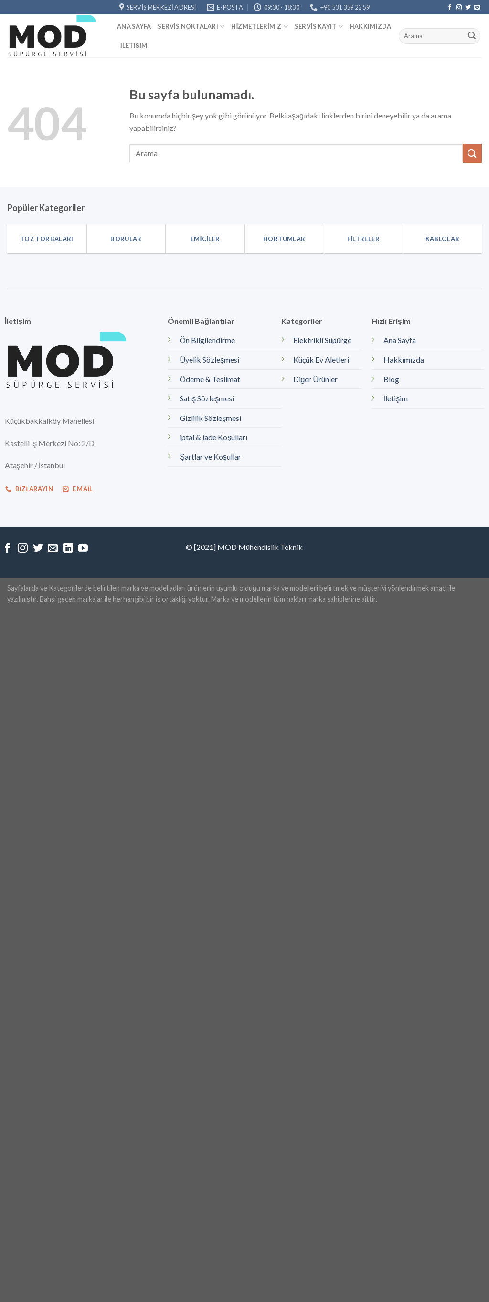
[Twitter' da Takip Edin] (468, 7)
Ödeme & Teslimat (210, 379)
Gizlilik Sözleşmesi (210, 417)
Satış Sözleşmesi (207, 398)
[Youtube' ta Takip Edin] (83, 548)
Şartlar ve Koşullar (210, 456)
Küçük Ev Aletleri (321, 359)
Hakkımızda (371, 26)
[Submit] (472, 36)
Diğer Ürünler (315, 379)
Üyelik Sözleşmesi (209, 359)
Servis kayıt (319, 26)
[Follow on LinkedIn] (68, 548)
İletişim (133, 45)
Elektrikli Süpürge (322, 339)
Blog (391, 379)
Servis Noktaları (191, 26)
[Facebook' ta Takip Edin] (450, 7)
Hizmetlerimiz (259, 26)
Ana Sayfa (134, 26)
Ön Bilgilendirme (207, 339)
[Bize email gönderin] (477, 7)
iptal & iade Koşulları (213, 436)
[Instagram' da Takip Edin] (459, 7)
